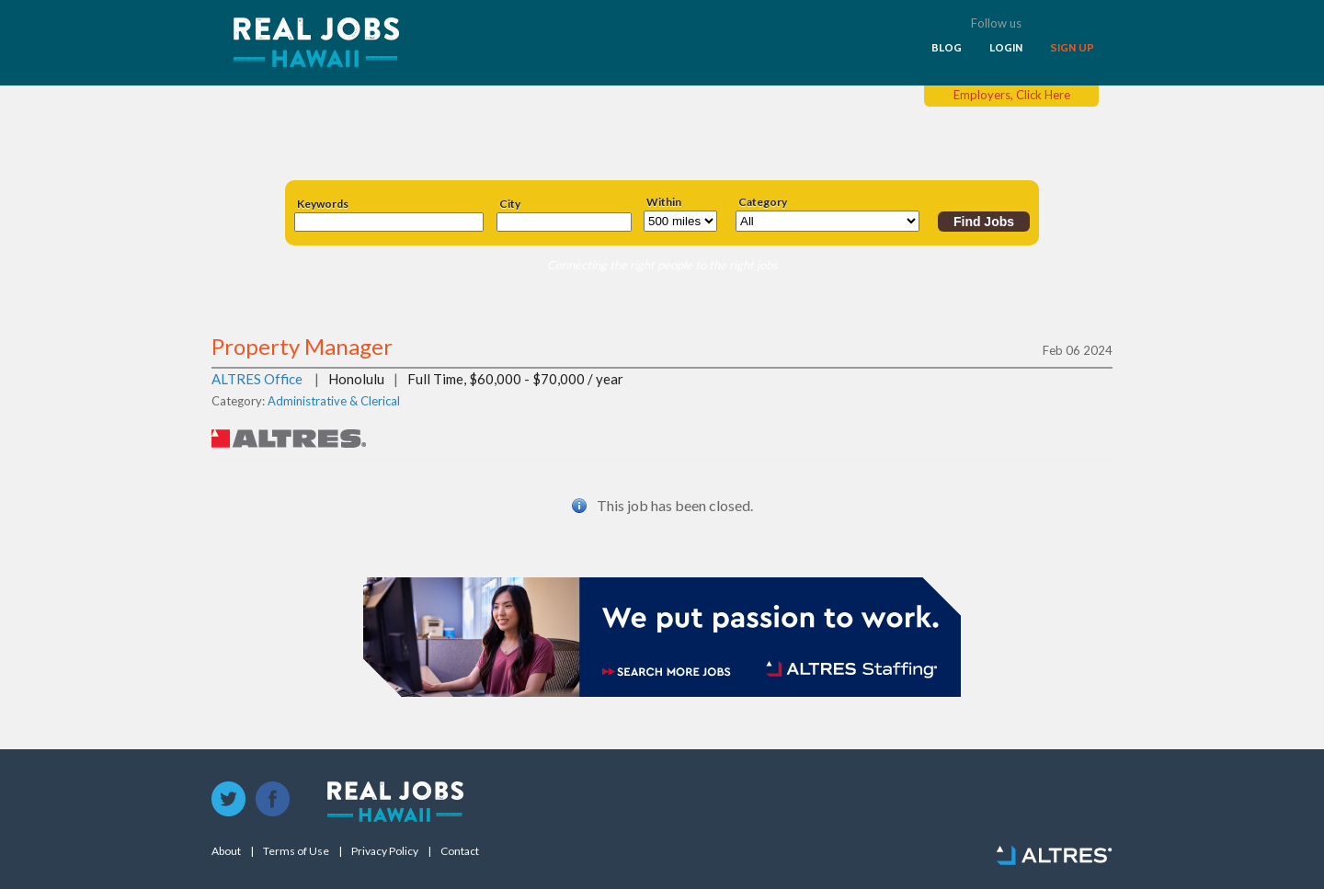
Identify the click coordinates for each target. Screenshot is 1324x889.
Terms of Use (296, 851)
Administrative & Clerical (334, 400)
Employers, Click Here (1011, 94)
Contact (459, 851)
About (226, 851)
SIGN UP (1072, 47)
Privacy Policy (384, 851)
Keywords (322, 204)
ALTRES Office (256, 378)
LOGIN (1005, 47)
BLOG (946, 47)
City (509, 204)
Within (663, 202)
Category (762, 202)
